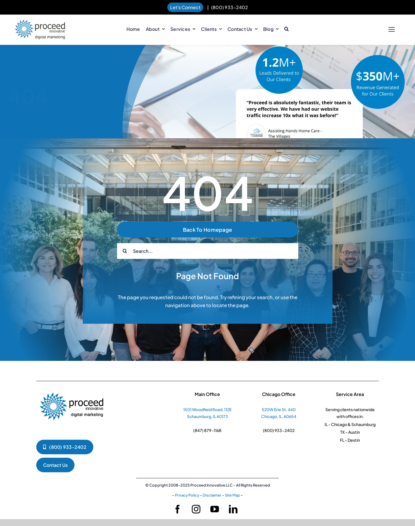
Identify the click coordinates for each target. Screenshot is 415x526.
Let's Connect (185, 7)
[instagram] (196, 509)
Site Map (232, 495)
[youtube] (214, 509)
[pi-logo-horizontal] (40, 22)
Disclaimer (212, 495)
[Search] (125, 251)
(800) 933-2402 (229, 7)
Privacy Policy (187, 495)
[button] (286, 29)
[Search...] (207, 251)
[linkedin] (233, 509)
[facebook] (177, 509)
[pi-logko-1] (72, 389)
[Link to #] (391, 29)
